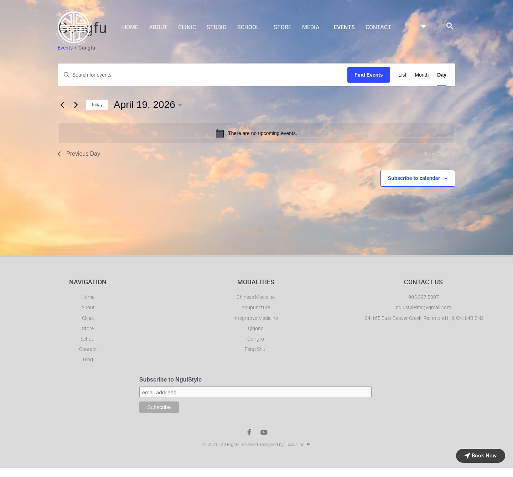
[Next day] (76, 105)
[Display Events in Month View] (422, 75)
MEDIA (311, 27)
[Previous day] (62, 105)
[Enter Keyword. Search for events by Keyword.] (202, 75)
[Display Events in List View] (402, 75)
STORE (282, 27)
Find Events (368, 75)
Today (97, 105)
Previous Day (79, 154)
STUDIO (217, 27)
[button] (250, 28)
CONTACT (378, 27)
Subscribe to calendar (414, 178)
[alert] (256, 134)
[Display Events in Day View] (441, 75)
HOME (130, 27)
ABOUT (158, 27)
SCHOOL (248, 27)
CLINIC (187, 27)
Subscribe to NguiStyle (170, 381)
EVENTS (344, 27)
